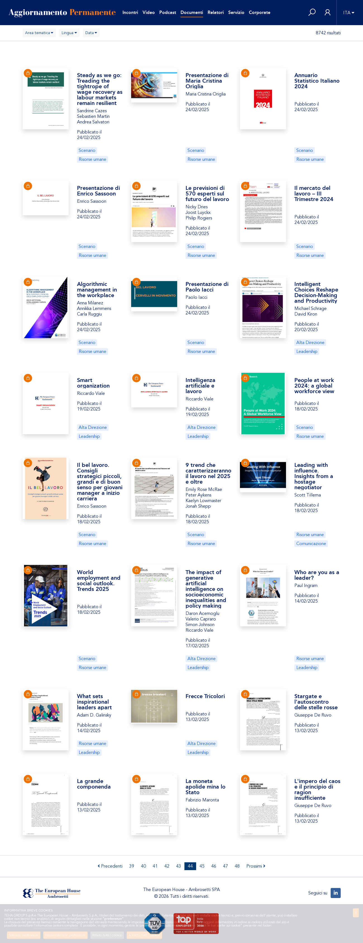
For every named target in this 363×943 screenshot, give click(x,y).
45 (202, 866)
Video (149, 12)
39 (131, 866)
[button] (312, 13)
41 (155, 866)
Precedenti (110, 866)
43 (178, 866)
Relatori (216, 12)
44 (190, 866)
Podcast (167, 12)
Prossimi (255, 866)
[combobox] (39, 32)
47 (225, 866)
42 (166, 866)
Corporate (259, 12)
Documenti (192, 12)
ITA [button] (346, 13)
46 (213, 866)
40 (143, 866)
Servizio (236, 12)
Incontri (130, 12)
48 (237, 866)
